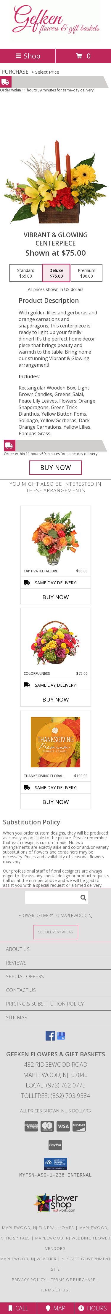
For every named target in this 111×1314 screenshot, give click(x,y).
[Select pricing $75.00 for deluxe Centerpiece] (56, 273)
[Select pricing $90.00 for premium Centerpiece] (86, 273)
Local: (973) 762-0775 (56, 1085)
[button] (55, 1164)
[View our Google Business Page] (61, 1038)
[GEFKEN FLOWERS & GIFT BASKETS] (55, 40)
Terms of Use (55, 1290)
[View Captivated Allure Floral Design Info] (55, 537)
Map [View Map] (55, 1308)
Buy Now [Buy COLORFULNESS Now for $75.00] (55, 699)
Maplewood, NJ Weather (28, 1258)
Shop (27, 56)
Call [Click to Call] (18, 1308)
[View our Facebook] (50, 1038)
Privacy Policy (29, 1279)
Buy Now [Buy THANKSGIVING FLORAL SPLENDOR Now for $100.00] (55, 802)
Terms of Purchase (73, 1279)
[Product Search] (57, 897)
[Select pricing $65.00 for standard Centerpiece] (26, 273)
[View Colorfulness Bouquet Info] (55, 639)
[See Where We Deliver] (55, 932)
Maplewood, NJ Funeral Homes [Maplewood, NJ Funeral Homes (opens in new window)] (38, 1227)
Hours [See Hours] (92, 1308)
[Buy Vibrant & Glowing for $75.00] (55, 467)
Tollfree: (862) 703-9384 (55, 1096)
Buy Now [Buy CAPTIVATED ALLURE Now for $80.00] (55, 597)
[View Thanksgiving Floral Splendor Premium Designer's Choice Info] (55, 742)
